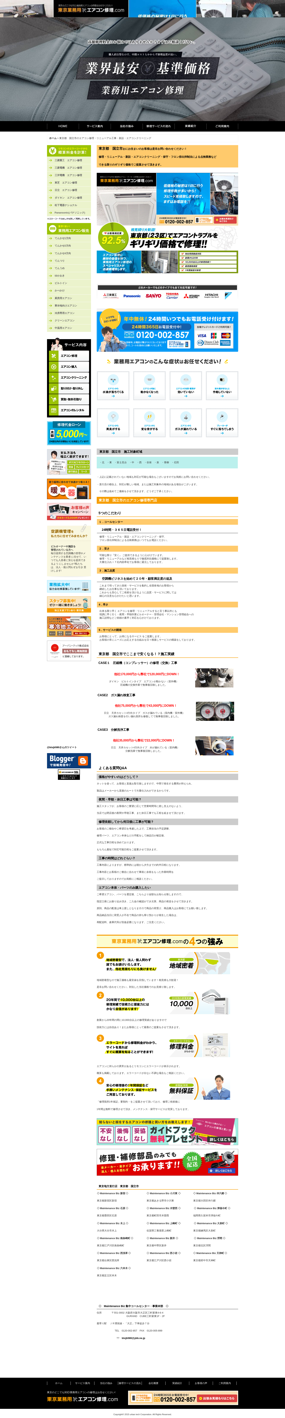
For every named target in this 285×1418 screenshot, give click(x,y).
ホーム (63, 126)
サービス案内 (95, 126)
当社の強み (127, 126)
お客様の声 (201, 1383)
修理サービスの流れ (159, 126)
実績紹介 (190, 126)
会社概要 (153, 1383)
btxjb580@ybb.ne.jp (133, 1338)
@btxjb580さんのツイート (62, 747)
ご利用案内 (222, 126)
